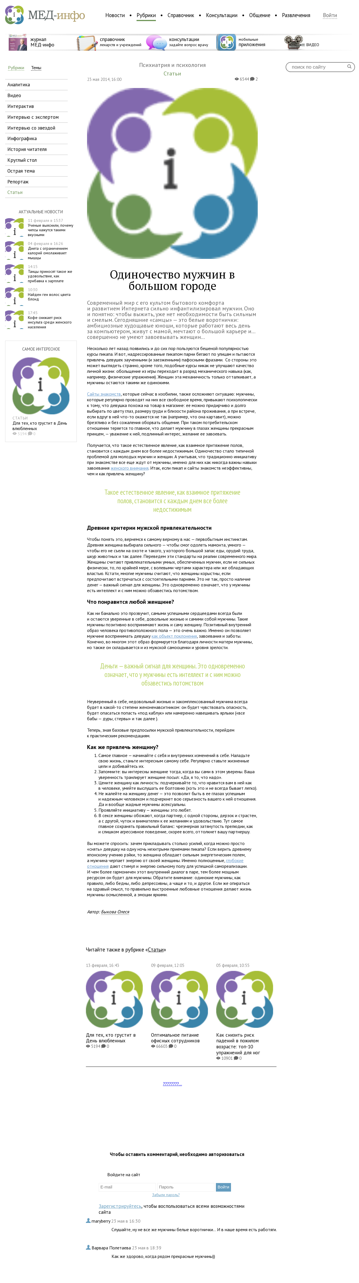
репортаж (17, 181)
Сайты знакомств (104, 394)
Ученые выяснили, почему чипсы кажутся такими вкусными (50, 227)
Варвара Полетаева (112, 1248)
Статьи (156, 949)
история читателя (27, 149)
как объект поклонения (174, 636)
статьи (14, 192)
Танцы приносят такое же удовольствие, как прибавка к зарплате (50, 273)
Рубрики (146, 15)
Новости (115, 15)
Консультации (222, 15)
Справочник (181, 15)
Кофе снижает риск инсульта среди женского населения (50, 320)
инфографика (22, 138)
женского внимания (129, 468)
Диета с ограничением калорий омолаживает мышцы (48, 250)
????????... (172, 1083)
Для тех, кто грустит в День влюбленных (40, 425)
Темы (36, 67)
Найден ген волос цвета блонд (49, 294)
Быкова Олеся (115, 911)
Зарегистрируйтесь (120, 1206)
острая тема (21, 170)
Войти (330, 15)
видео (14, 95)
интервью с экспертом (33, 117)
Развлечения (296, 15)
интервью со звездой (31, 127)
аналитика (18, 84)
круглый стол (22, 160)
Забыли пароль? (166, 1194)
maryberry (101, 1221)
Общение (259, 15)
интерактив (20, 106)
